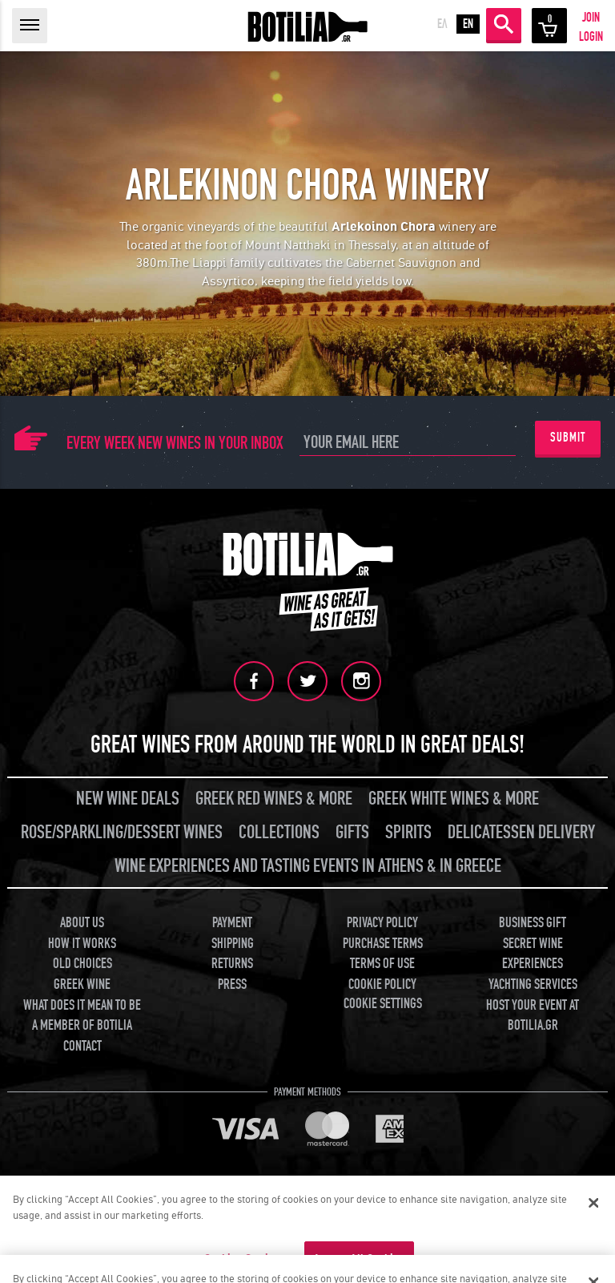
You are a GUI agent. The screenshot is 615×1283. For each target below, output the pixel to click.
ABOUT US (82, 922)
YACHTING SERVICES (532, 984)
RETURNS (232, 963)
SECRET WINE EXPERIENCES (532, 954)
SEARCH (503, 24)
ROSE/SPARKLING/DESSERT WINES (122, 832)
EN (468, 24)
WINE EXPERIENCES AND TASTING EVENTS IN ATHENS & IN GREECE (308, 866)
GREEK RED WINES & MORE (273, 798)
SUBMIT (567, 437)
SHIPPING (232, 943)
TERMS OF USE (382, 963)
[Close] (593, 1210)
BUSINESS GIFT (532, 922)
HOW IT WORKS (82, 943)
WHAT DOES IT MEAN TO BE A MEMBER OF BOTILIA (82, 1016)
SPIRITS (408, 832)
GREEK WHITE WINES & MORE (453, 798)
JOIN (591, 17)
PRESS (232, 984)
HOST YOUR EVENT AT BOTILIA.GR (532, 1016)
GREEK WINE (82, 984)
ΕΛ (442, 24)
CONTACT (82, 1046)
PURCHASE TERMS (383, 943)
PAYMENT (232, 922)
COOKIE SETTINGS (383, 1003)
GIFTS (352, 832)
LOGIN (591, 37)
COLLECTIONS (279, 832)
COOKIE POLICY (382, 984)
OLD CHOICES (82, 963)
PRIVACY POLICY (382, 922)
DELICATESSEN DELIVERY (521, 832)
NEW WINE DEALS (127, 798)
